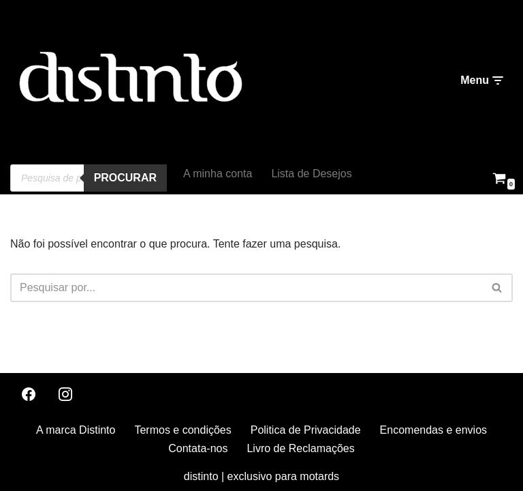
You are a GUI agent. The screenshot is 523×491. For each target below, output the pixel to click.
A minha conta (217, 173)
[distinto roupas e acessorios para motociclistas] (129, 81)
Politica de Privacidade (306, 430)
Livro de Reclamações (300, 448)
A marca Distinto (75, 430)
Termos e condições (182, 430)
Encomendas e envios (433, 430)
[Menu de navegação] (481, 80)
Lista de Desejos (311, 173)
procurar (125, 177)
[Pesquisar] (246, 287)
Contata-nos (197, 448)
